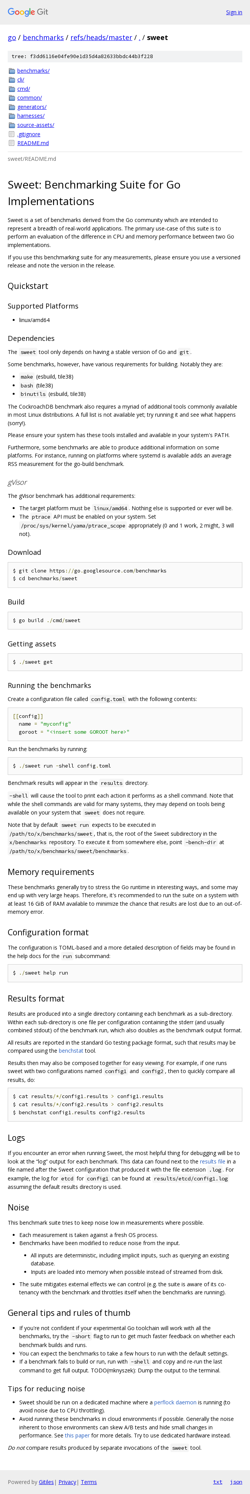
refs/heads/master (101, 37)
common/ (29, 97)
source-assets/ (35, 125)
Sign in (234, 12)
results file (212, 1161)
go (12, 37)
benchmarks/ (33, 70)
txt (217, 1481)
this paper (77, 1435)
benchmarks (43, 37)
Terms (89, 1482)
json (236, 1481)
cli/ (20, 79)
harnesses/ (31, 115)
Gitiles (46, 1482)
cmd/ (23, 88)
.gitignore (28, 134)
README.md (33, 143)
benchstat (71, 1050)
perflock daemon (175, 1402)
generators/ (32, 106)
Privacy (67, 1482)
